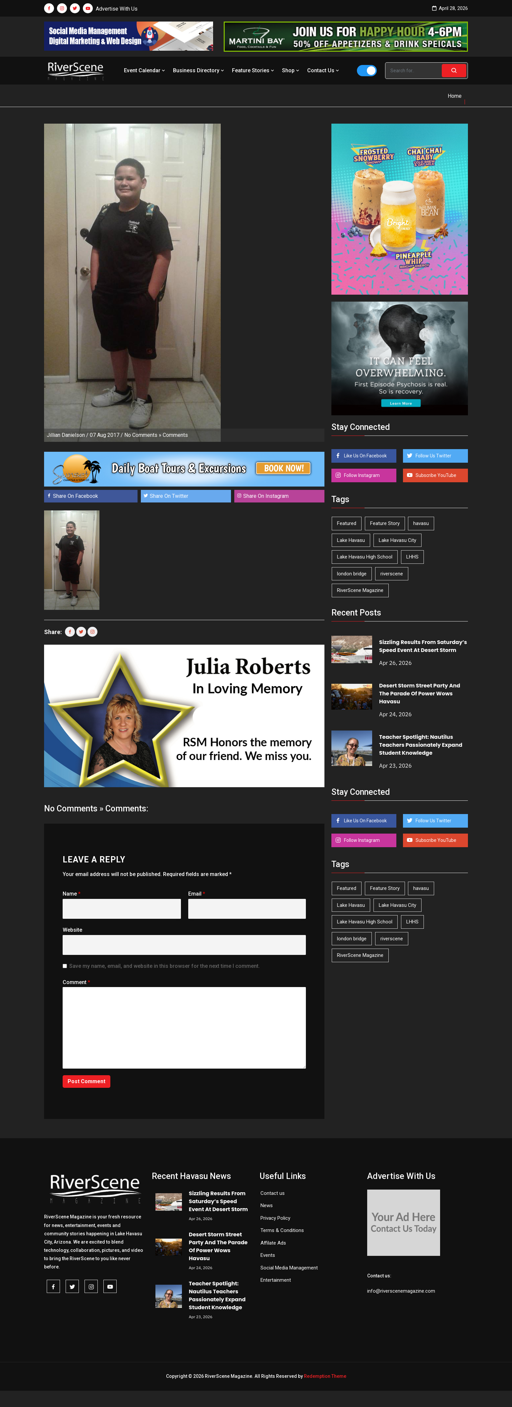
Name (72, 894)
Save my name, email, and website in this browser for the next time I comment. (164, 966)
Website (72, 930)
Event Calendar (145, 70)
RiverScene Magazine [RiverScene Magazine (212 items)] (360, 590)
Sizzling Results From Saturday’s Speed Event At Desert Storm (423, 646)
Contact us (272, 1193)
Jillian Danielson (66, 435)
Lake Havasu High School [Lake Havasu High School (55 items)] (364, 557)
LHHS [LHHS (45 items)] (412, 557)
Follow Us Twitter (433, 455)
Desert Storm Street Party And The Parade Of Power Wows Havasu (419, 693)
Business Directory (199, 70)
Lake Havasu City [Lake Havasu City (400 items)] (397, 540)
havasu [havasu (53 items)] (421, 523)
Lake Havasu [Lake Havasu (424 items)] (351, 540)
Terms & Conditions (282, 1230)
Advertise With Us (117, 9)
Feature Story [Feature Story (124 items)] (385, 523)
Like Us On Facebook (365, 455)
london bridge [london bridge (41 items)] (352, 574)
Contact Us (323, 70)
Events (267, 1255)
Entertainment (275, 1280)
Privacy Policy (275, 1218)
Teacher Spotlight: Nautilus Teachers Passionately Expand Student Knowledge (420, 745)
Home (455, 96)
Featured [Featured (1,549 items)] (346, 523)
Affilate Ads (273, 1243)
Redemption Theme (325, 1376)
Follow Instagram (361, 475)
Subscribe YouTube (435, 475)
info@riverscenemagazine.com (401, 1291)
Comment (76, 982)
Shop (291, 70)
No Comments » (142, 435)
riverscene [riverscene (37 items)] (391, 574)
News (266, 1205)
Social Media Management (289, 1268)
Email (196, 894)
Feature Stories (253, 70)
